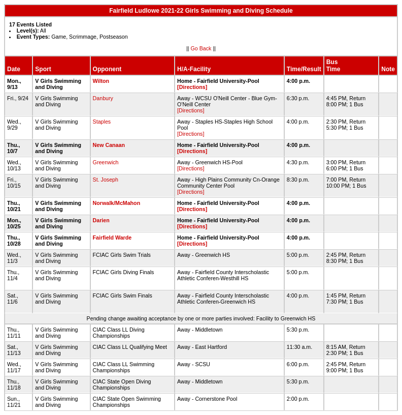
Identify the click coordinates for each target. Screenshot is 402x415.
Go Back (201, 48)
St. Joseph (105, 179)
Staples (102, 121)
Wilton (101, 81)
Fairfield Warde (112, 237)
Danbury (103, 98)
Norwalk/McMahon (117, 203)
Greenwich (106, 162)
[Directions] (192, 87)
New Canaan (109, 145)
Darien (101, 220)
